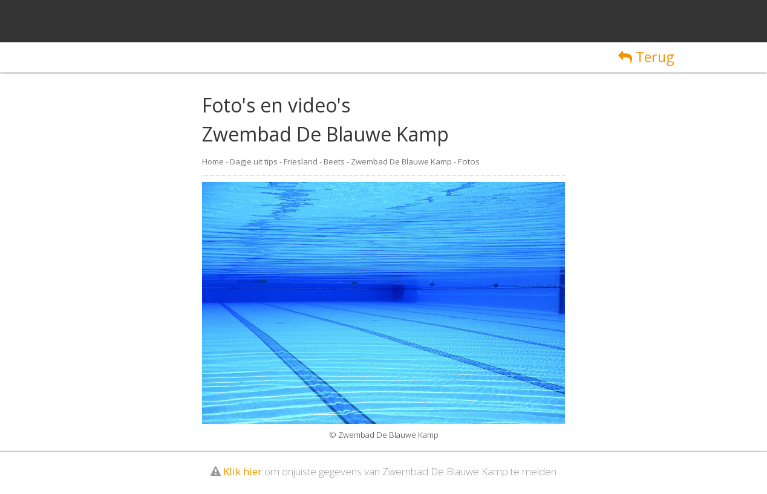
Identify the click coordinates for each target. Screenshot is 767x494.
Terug (646, 57)
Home (213, 161)
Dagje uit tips (254, 161)
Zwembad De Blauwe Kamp (401, 161)
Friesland (301, 161)
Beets (334, 161)
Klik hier (242, 471)
